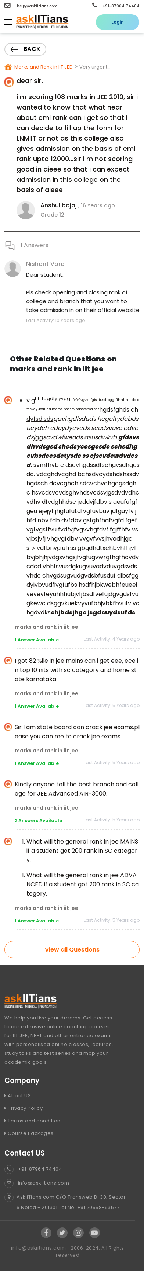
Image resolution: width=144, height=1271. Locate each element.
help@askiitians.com (31, 6)
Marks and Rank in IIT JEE (42, 66)
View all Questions (72, 949)
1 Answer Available (37, 640)
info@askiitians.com (36, 1183)
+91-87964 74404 (116, 6)
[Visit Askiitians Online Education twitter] (62, 1233)
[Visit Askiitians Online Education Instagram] (78, 1233)
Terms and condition (32, 1120)
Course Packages (29, 1133)
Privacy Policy (23, 1108)
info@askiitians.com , (41, 1247)
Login (117, 22)
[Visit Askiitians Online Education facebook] (46, 1233)
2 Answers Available (38, 820)
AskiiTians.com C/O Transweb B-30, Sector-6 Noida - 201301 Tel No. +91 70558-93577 (66, 1202)
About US (17, 1095)
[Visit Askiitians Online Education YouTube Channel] (94, 1233)
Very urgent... (95, 66)
